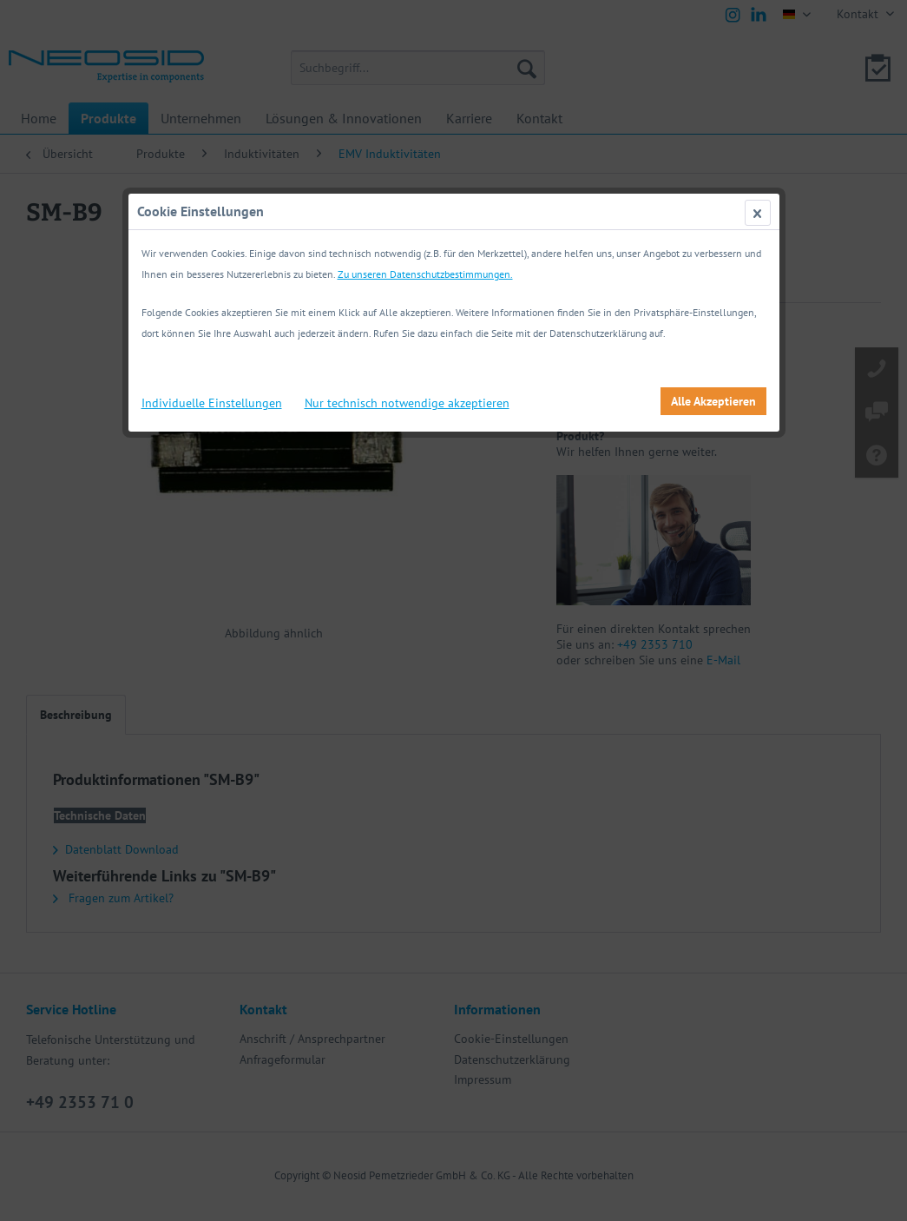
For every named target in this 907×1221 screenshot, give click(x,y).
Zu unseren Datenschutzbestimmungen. (425, 273)
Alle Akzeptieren (713, 401)
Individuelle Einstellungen (211, 403)
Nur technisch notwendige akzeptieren (407, 403)
